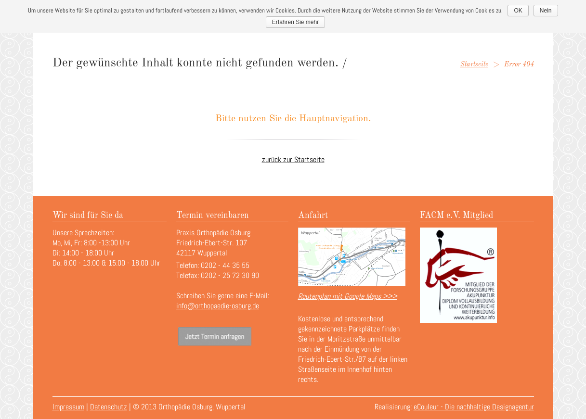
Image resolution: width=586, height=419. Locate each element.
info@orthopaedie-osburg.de (217, 306)
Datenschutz (108, 407)
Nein (546, 10)
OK (518, 10)
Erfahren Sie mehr (295, 22)
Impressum (68, 407)
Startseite (474, 64)
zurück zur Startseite (293, 159)
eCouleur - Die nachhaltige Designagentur (474, 407)
